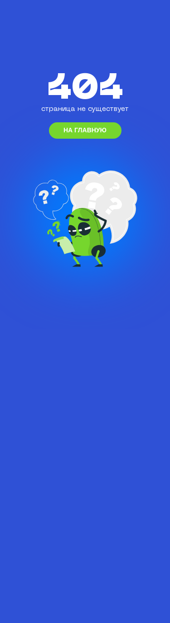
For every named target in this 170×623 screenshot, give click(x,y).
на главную (85, 130)
